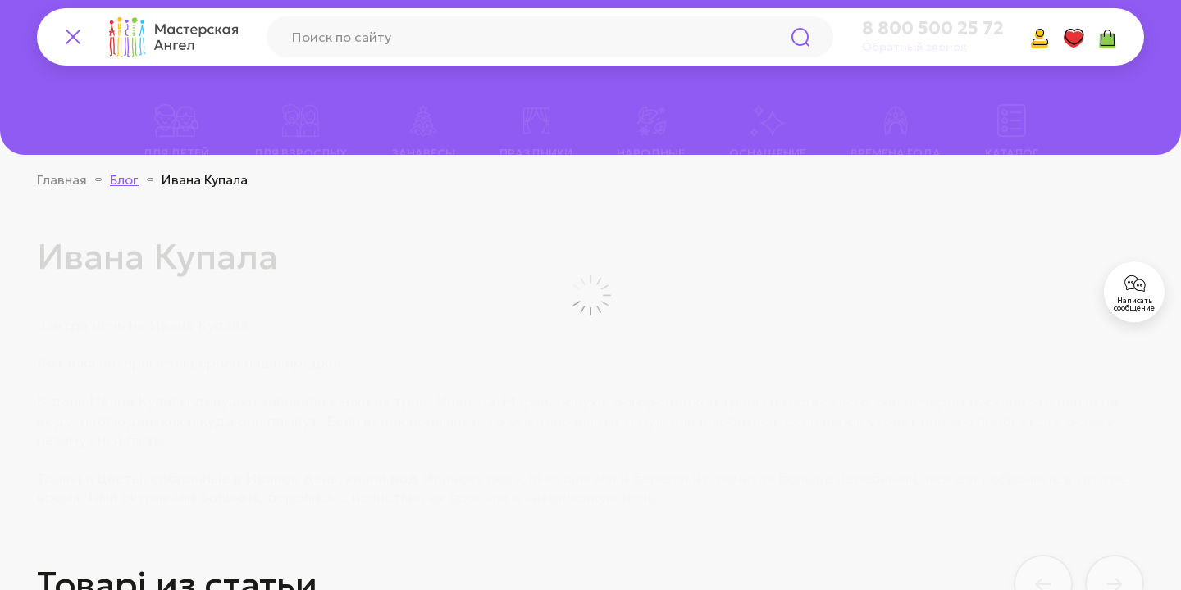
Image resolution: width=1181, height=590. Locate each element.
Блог (124, 179)
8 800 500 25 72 (933, 29)
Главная (62, 179)
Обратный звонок (914, 46)
